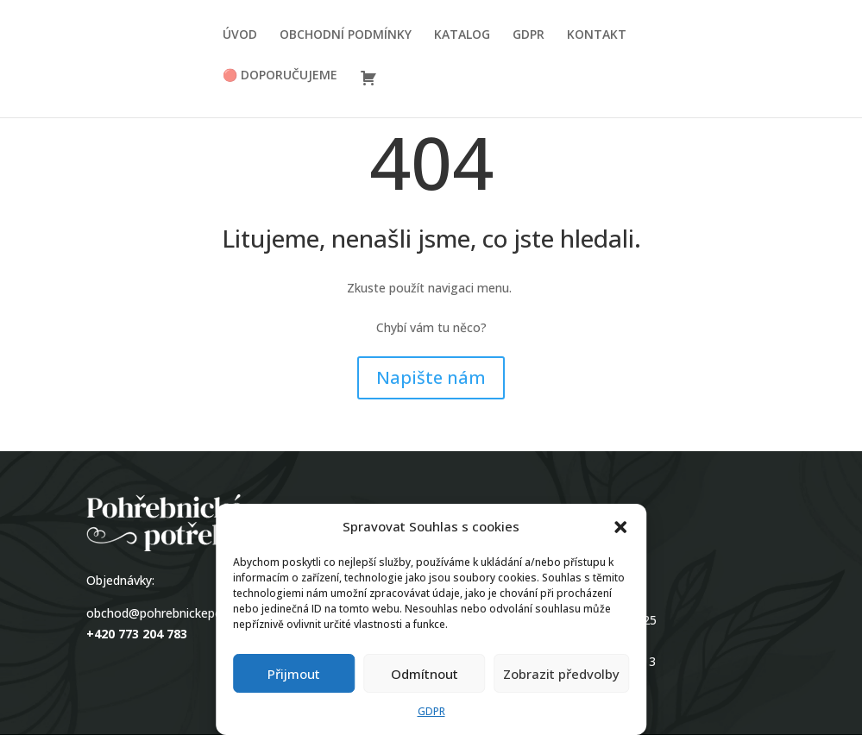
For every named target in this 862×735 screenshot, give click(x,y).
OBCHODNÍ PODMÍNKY (346, 35)
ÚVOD (240, 35)
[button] (620, 527)
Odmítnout (424, 673)
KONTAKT (596, 35)
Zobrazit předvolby (561, 673)
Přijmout (293, 673)
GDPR (431, 711)
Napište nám (431, 377)
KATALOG (462, 35)
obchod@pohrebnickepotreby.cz (176, 613)
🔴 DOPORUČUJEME (280, 76)
